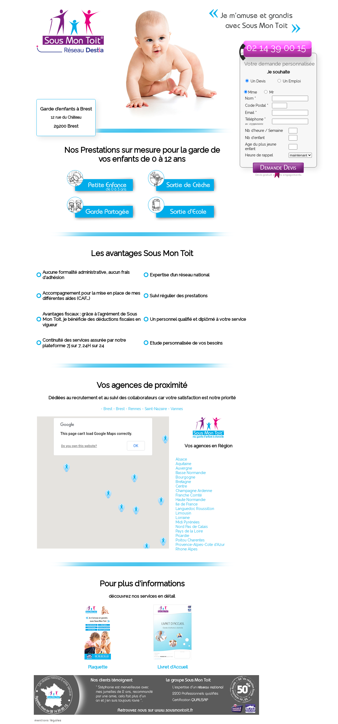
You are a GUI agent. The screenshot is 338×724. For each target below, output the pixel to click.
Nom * (250, 98)
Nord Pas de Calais (192, 527)
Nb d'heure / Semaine (264, 130)
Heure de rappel (259, 155)
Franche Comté (189, 495)
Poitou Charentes (190, 540)
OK (135, 446)
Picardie (182, 535)
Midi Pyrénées (188, 522)
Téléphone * (255, 119)
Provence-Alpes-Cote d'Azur (200, 544)
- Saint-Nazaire (154, 409)
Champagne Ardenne (194, 491)
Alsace (181, 459)
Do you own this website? (79, 446)
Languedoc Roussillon (195, 509)
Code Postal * (256, 105)
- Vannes (175, 409)
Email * (251, 112)
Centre (181, 486)
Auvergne (184, 468)
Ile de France (187, 504)
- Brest (106, 409)
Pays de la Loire (189, 531)
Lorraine (183, 518)
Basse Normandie (191, 473)
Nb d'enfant (255, 138)
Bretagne (183, 482)
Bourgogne (185, 477)
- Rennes (133, 409)
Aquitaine (183, 464)
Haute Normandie (190, 500)
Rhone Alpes (187, 549)
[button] (67, 467)
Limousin (183, 513)
